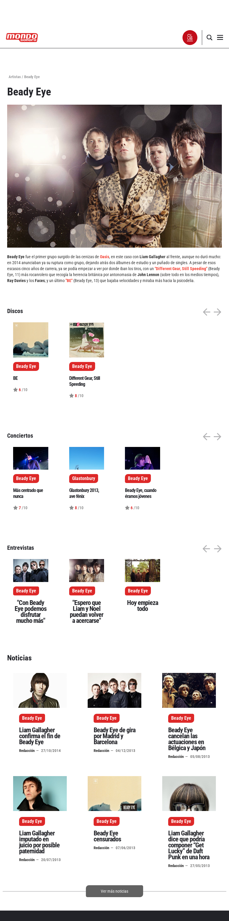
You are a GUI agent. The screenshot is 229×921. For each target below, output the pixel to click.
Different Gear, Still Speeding (84, 381)
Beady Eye (26, 591)
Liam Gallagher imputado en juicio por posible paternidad (39, 842)
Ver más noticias (114, 891)
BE (15, 378)
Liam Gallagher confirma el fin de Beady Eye (39, 736)
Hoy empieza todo (142, 605)
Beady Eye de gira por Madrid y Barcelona (114, 736)
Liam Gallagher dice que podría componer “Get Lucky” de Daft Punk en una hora (188, 845)
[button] (190, 37)
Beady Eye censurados (107, 836)
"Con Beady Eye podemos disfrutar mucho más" (31, 611)
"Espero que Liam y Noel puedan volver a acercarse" (86, 611)
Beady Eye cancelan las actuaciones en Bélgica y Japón (186, 739)
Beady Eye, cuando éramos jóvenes (140, 493)
